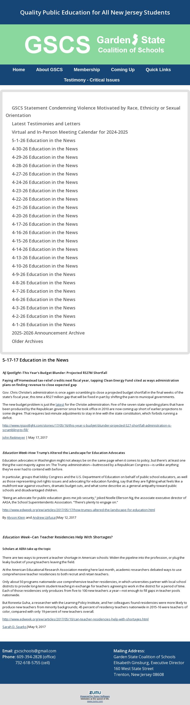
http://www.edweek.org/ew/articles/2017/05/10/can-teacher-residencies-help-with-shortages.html (75, 619)
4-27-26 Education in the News (42, 174)
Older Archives (24, 341)
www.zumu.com (95, 701)
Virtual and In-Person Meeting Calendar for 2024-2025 (67, 132)
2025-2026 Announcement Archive (45, 333)
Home (19, 69)
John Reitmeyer (13, 437)
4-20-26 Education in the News (42, 216)
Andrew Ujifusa (44, 517)
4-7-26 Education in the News (40, 291)
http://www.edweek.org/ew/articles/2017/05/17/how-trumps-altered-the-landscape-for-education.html (78, 510)
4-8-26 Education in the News (40, 283)
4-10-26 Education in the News (42, 266)
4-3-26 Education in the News (40, 308)
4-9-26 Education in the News (40, 274)
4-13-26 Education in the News (42, 257)
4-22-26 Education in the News (42, 199)
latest (60, 404)
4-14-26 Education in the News (42, 249)
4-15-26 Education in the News (42, 241)
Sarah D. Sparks (14, 627)
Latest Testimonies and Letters (43, 124)
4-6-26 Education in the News (40, 299)
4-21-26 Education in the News (42, 207)
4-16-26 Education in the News (42, 232)
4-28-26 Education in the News (42, 165)
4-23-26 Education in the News (42, 190)
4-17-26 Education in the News (42, 224)
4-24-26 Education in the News (42, 182)
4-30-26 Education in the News (42, 149)
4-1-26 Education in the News (40, 324)
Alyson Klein (16, 517)
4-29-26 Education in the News (42, 157)
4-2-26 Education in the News (40, 316)
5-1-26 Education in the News (40, 140)
